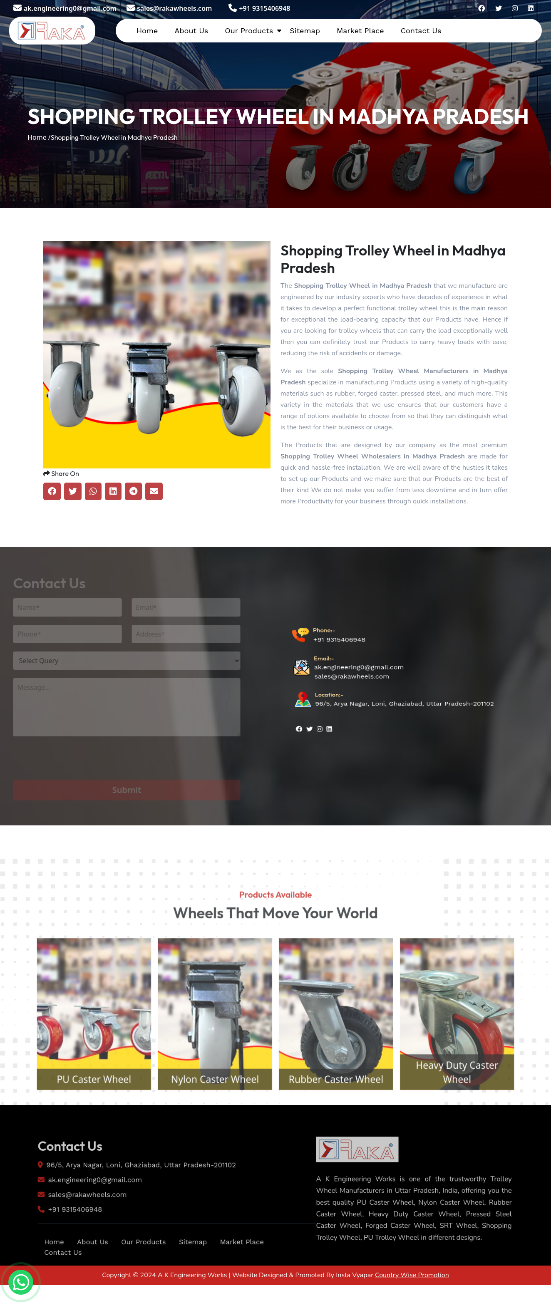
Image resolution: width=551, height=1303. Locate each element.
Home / (39, 137)
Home (147, 30)
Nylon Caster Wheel (208, 1115)
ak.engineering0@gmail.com (65, 8)
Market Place (360, 30)
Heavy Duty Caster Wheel (479, 1107)
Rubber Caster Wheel (343, 1115)
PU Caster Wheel (72, 1115)
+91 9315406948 (259, 8)
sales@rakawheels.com (169, 8)
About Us (191, 30)
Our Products (249, 30)
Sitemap (305, 30)
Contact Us (421, 30)
